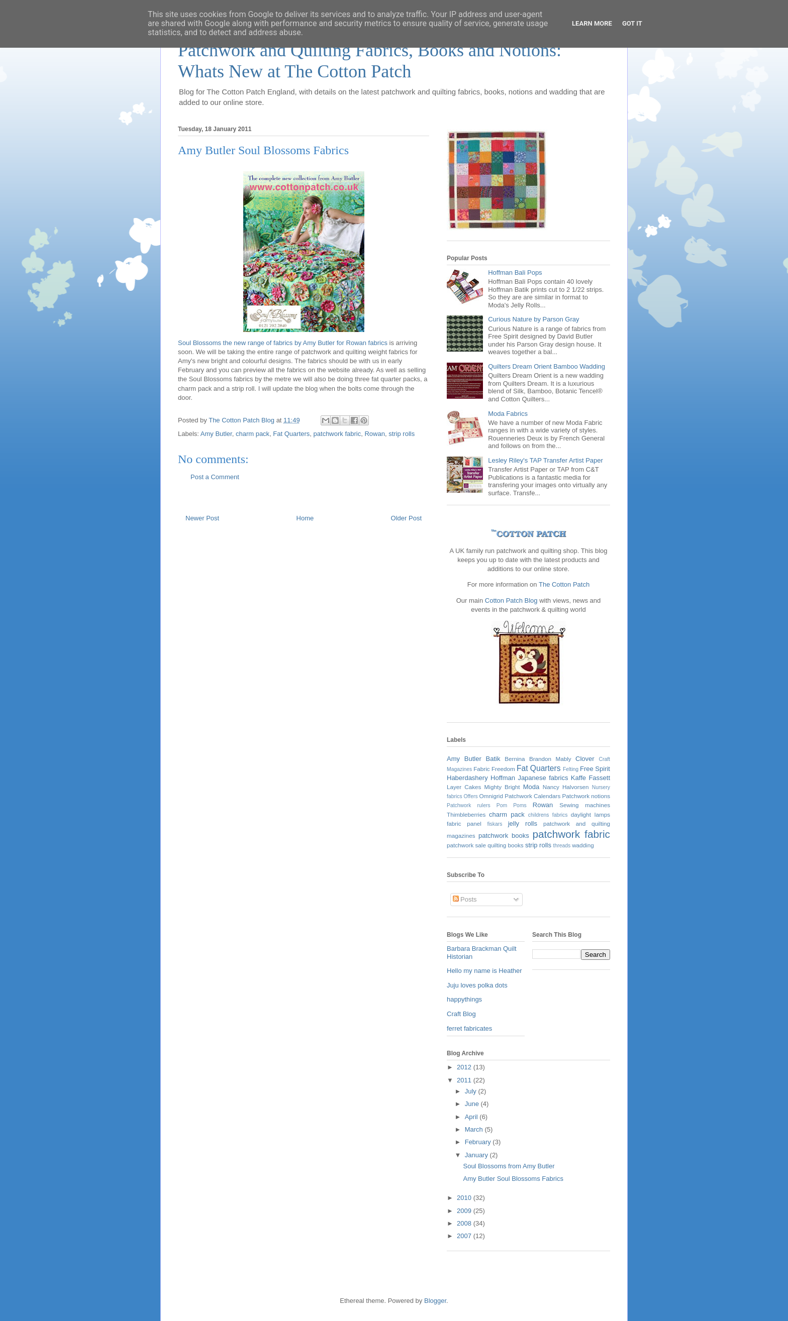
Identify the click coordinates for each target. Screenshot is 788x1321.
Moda (531, 787)
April (472, 1117)
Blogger (435, 1300)
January (477, 1155)
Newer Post (202, 518)
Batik (493, 758)
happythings (464, 999)
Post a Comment (214, 477)
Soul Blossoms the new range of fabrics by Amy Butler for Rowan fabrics (282, 343)
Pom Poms (512, 805)
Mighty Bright (502, 787)
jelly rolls (522, 823)
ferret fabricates (469, 1028)
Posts (465, 899)
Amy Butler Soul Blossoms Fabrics (513, 1178)
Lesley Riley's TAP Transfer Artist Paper (545, 460)
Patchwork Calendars (532, 796)
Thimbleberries (466, 814)
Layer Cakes (464, 787)
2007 (465, 1236)
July (471, 1091)
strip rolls (401, 433)
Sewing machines (584, 805)
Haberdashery (467, 778)
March (475, 1129)
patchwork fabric (337, 433)
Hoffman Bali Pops (515, 272)
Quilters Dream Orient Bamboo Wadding (546, 366)
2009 (465, 1211)
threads (562, 845)
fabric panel (464, 823)
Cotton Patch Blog (512, 600)
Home (305, 518)
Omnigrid (491, 796)
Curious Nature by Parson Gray (533, 319)
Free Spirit (595, 769)
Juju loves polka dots (477, 985)
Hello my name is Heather (484, 970)
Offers (471, 796)
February (479, 1142)
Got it (632, 23)
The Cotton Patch (564, 584)
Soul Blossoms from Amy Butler (508, 1166)
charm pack (252, 433)
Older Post (406, 518)
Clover (585, 758)
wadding (583, 845)
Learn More (592, 23)
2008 (465, 1223)
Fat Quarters (291, 433)
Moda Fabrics (508, 413)
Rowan (374, 433)
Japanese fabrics (543, 778)
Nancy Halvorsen (566, 787)
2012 (465, 1067)
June (473, 1104)
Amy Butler (216, 433)
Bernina (515, 758)
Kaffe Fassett (590, 778)
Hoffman (502, 778)
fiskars (494, 824)
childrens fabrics (548, 815)
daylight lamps (590, 814)
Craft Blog (461, 1014)
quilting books (505, 845)
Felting (570, 769)
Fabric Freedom (494, 768)
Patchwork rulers (468, 805)
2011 (465, 1080)
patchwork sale (466, 845)
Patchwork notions (586, 796)
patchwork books (503, 835)
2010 (465, 1197)
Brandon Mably (550, 758)
